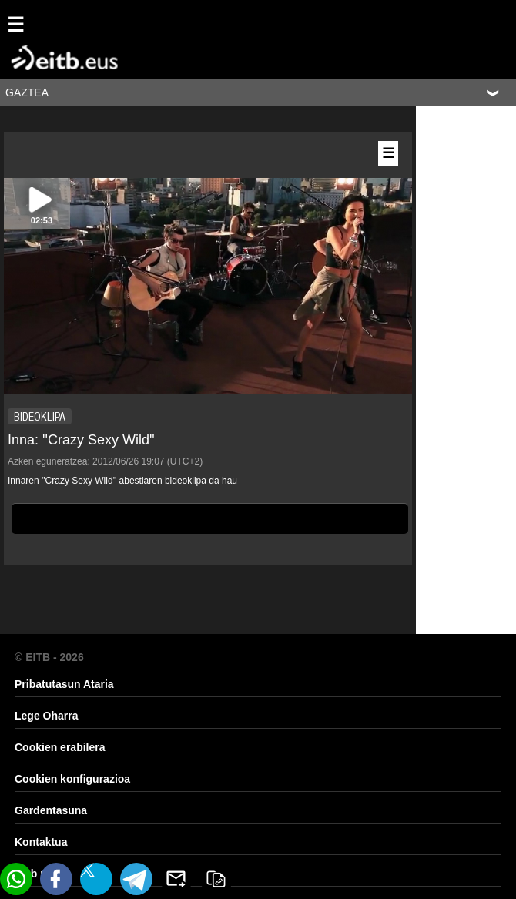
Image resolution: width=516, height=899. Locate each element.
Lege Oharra (46, 715)
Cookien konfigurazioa (72, 779)
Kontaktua (41, 842)
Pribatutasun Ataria (64, 684)
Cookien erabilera (60, 747)
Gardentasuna (51, 810)
